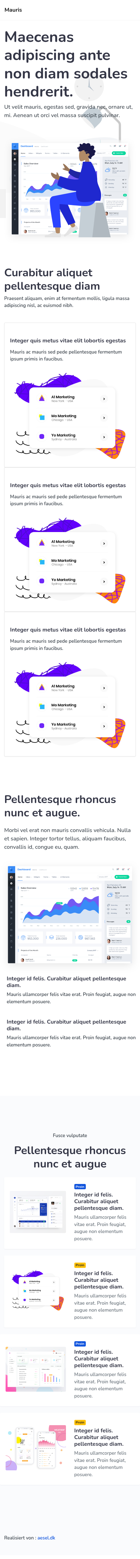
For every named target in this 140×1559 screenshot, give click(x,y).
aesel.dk (46, 1538)
